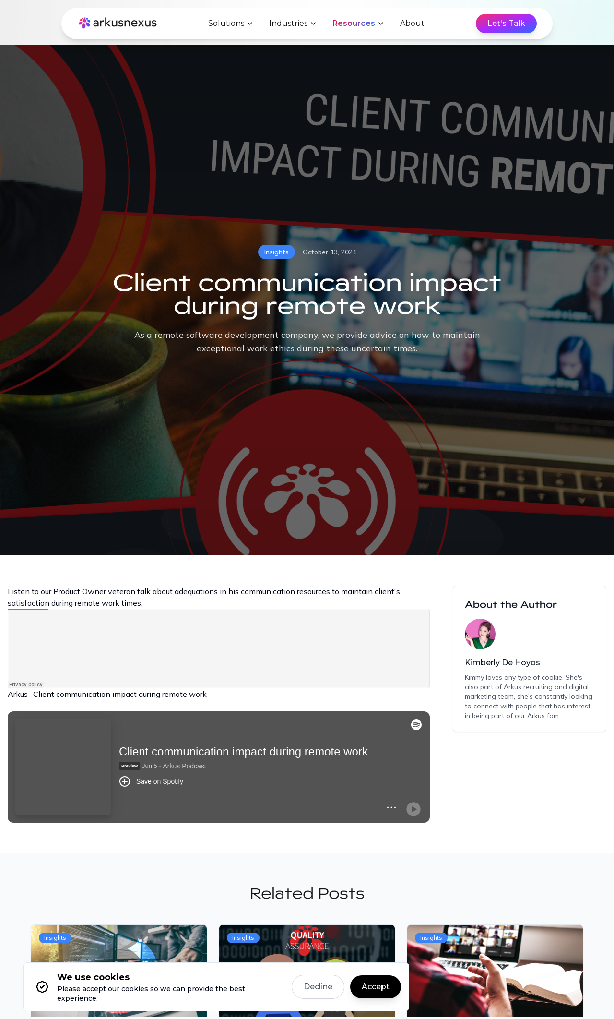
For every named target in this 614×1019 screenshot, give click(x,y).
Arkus (18, 694)
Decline (318, 986)
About (412, 23)
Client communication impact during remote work (120, 694)
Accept (376, 986)
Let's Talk (506, 23)
